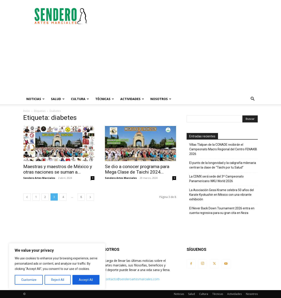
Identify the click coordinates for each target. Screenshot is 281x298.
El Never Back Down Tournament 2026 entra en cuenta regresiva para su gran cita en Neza (221, 210)
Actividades (132, 99)
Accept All (86, 280)
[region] (57, 266)
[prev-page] (27, 197)
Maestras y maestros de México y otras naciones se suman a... (57, 169)
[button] (252, 99)
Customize (28, 280)
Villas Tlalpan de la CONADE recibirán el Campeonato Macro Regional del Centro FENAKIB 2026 (223, 149)
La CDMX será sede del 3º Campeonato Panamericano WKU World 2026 (216, 179)
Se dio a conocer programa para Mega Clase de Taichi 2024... (137, 169)
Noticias (35, 99)
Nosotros (160, 99)
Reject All (57, 280)
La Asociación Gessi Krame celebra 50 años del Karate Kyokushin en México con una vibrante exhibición (221, 194)
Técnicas (104, 99)
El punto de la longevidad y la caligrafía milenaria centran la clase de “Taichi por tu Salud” (222, 165)
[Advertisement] (178, 16)
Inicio (26, 111)
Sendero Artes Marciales (39, 178)
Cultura (80, 99)
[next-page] (90, 197)
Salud (58, 99)
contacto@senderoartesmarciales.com (131, 279)
